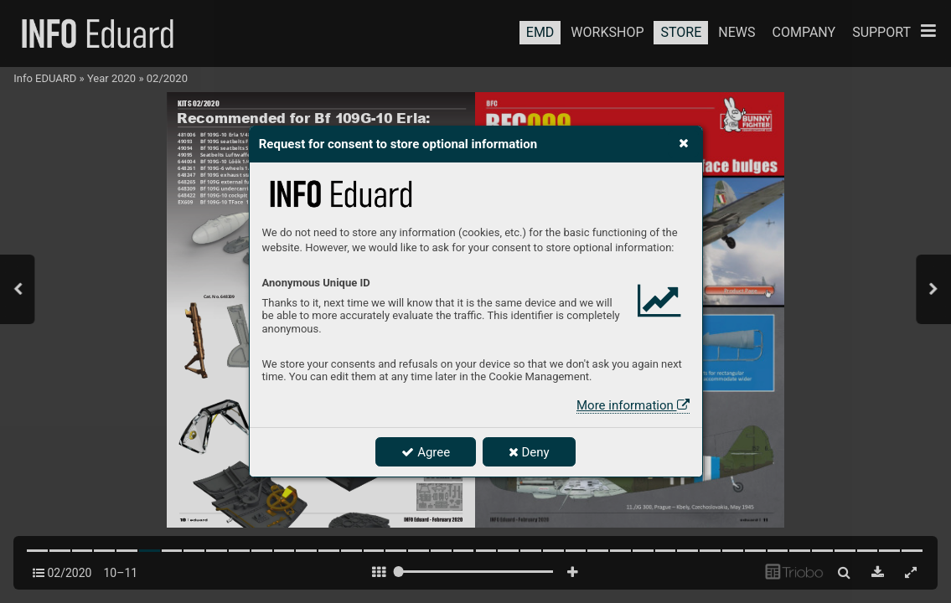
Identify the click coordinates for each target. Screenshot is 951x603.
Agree (425, 452)
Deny (529, 452)
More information (632, 405)
